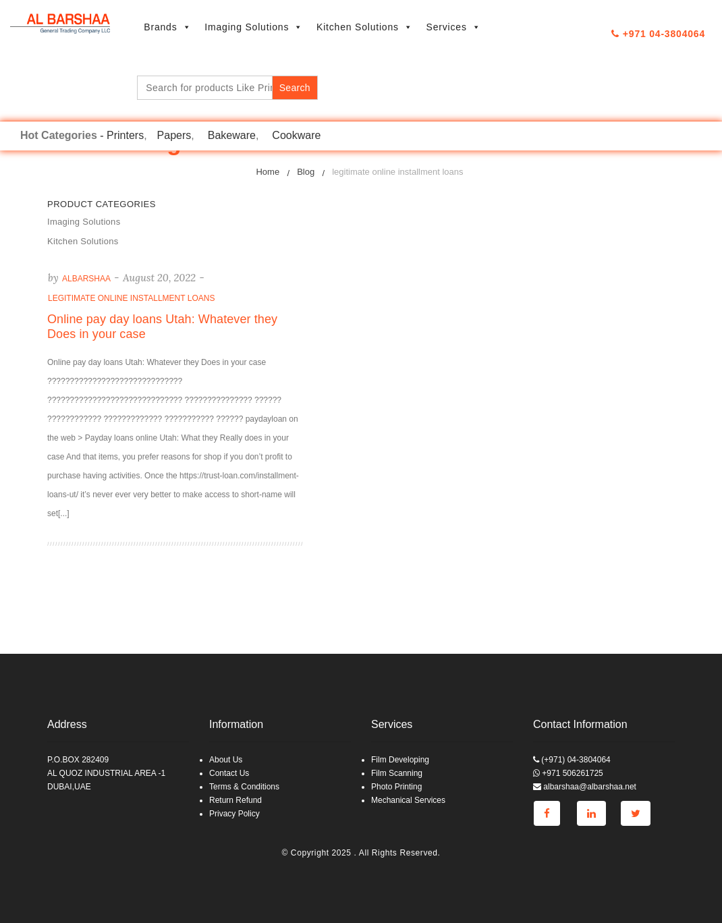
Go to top (711, 460)
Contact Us (229, 773)
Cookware (296, 135)
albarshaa (86, 278)
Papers (174, 135)
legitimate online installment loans (131, 298)
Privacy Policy (234, 813)
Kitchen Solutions (364, 27)
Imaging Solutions (253, 27)
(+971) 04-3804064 (572, 759)
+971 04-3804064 (658, 33)
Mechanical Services (408, 800)
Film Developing (400, 759)
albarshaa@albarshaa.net (584, 786)
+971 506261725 (568, 773)
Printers (125, 135)
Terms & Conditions (244, 786)
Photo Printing (396, 786)
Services (453, 27)
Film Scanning (396, 773)
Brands (167, 27)
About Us (225, 759)
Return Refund (235, 800)
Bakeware (232, 135)
